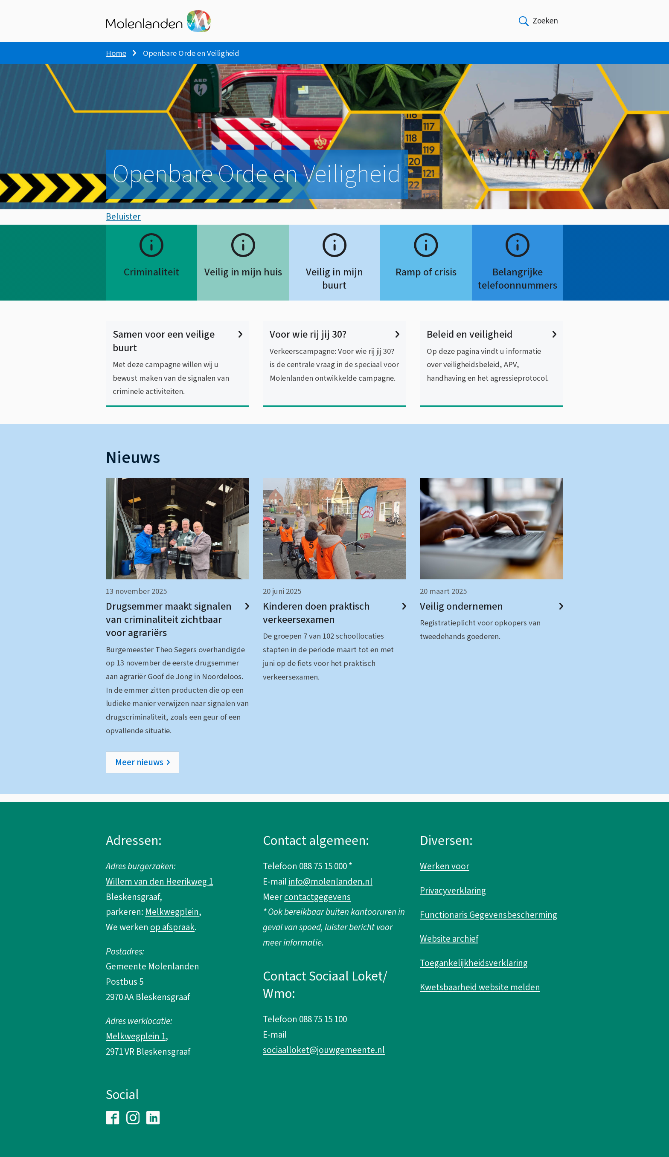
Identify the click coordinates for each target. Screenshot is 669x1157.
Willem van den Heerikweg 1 (159, 881)
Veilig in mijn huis (243, 280)
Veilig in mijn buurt (334, 287)
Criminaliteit (151, 280)
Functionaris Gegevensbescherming (488, 914)
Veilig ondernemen (491, 614)
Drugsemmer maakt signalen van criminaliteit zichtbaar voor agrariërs (177, 628)
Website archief (449, 938)
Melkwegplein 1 (136, 1036)
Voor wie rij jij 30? (334, 342)
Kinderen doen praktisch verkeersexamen (334, 621)
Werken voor (444, 866)
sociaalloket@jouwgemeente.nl (324, 1050)
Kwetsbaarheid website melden (480, 987)
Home (116, 53)
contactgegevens (317, 897)
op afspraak (172, 927)
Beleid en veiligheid (491, 342)
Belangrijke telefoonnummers (517, 287)
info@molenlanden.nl (330, 881)
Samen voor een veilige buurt (177, 349)
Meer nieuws (139, 770)
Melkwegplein (172, 911)
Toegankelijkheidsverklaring (474, 963)
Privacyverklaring (453, 890)
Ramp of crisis (426, 280)
